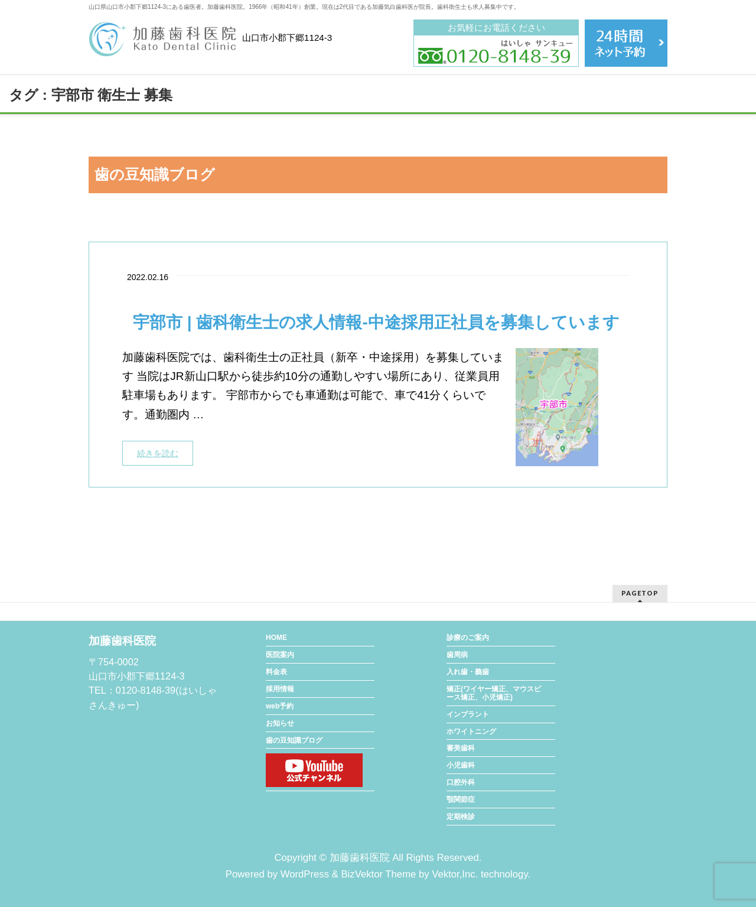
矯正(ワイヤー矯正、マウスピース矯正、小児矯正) (494, 693)
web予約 (280, 706)
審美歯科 (461, 748)
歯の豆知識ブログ (294, 740)
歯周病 (457, 655)
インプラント (468, 714)
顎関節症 (461, 799)
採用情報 (280, 689)
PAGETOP (640, 593)
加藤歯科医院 (360, 857)
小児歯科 (461, 765)
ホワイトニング (471, 731)
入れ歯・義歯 (468, 672)
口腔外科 (461, 782)
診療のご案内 (468, 637)
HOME (276, 637)
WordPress (305, 874)
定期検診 (461, 816)
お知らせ (280, 723)
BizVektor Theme (378, 874)
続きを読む (157, 453)
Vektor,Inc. (455, 874)
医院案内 (280, 655)
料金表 (276, 672)
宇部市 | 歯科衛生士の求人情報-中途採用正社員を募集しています (376, 322)
